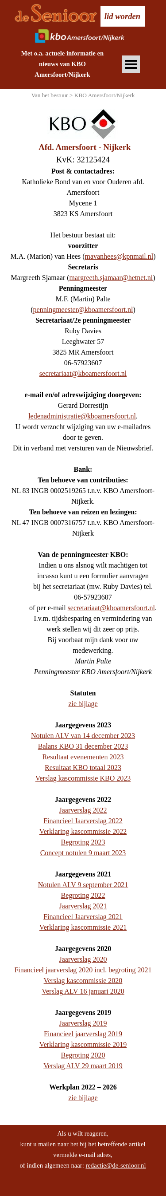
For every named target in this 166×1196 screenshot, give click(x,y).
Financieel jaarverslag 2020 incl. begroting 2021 (82, 970)
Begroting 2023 (83, 842)
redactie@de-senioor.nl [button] (115, 1165)
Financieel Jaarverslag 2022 (83, 821)
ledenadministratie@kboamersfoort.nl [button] (82, 416)
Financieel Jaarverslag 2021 (83, 916)
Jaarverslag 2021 (83, 906)
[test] (122, 16)
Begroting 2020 (83, 1055)
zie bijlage (82, 703)
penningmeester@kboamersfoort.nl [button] (83, 309)
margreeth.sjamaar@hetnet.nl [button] (111, 277)
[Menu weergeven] (131, 64)
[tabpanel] (63, 64)
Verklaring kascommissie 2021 (83, 927)
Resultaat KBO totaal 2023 (83, 767)
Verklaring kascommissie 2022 (83, 831)
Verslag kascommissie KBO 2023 (83, 778)
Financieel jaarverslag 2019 (83, 1034)
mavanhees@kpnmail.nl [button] (119, 256)
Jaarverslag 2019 (83, 1023)
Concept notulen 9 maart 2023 (83, 853)
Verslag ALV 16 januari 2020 (83, 991)
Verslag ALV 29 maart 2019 (83, 1066)
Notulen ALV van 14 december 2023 (83, 735)
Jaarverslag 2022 (83, 810)
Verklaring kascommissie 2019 (83, 1044)
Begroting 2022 (83, 895)
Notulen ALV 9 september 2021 (83, 884)
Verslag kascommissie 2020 (83, 980)
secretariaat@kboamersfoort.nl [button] (83, 373)
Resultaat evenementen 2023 (83, 757)
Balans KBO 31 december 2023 (83, 746)
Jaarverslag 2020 (83, 959)
